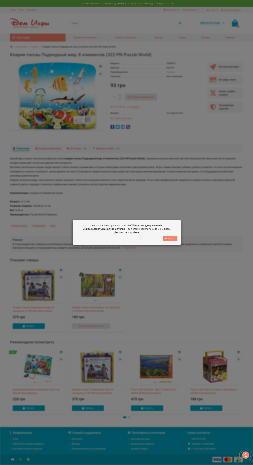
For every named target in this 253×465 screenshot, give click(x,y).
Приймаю (170, 239)
